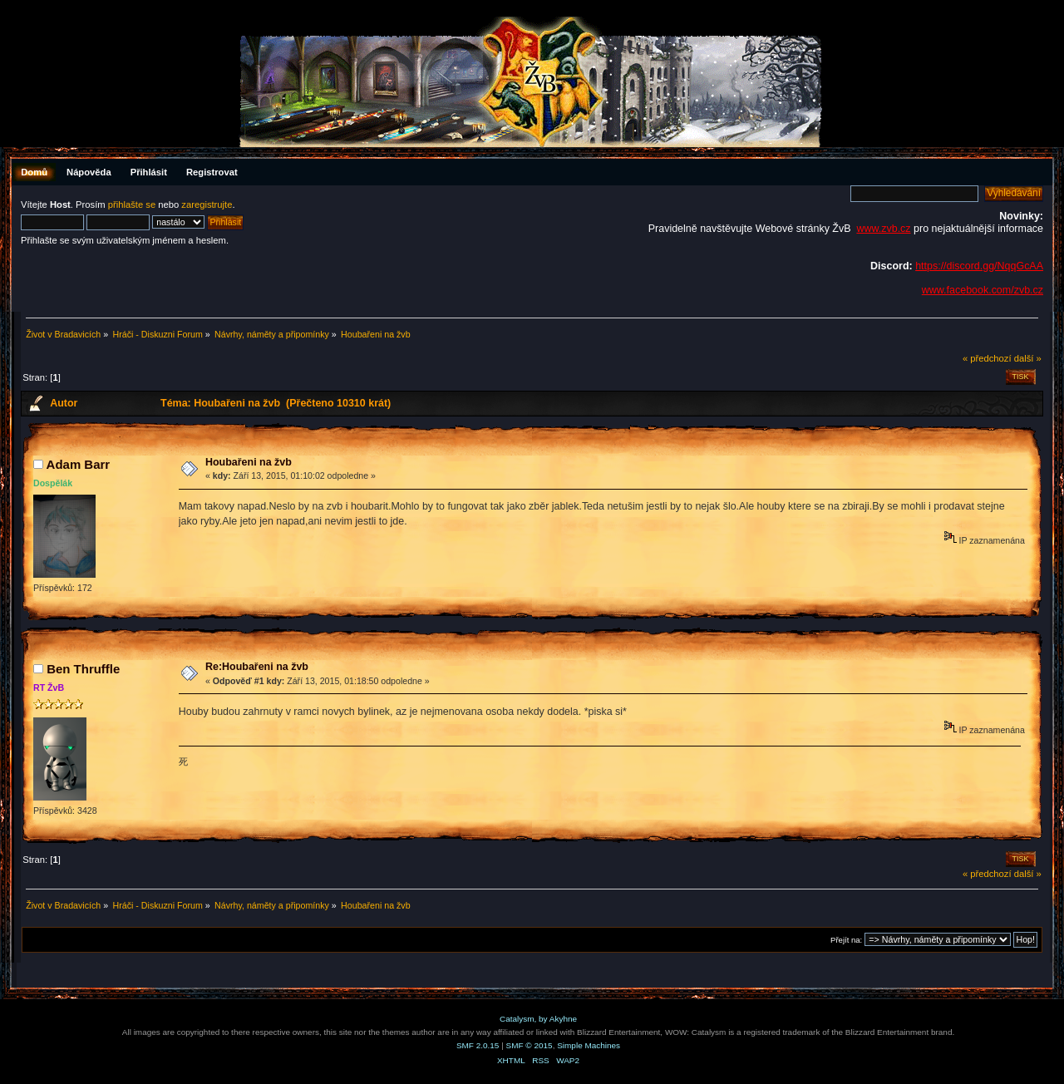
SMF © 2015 (529, 1045)
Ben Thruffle (83, 669)
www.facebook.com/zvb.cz (982, 290)
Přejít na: (846, 939)
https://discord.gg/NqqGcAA (979, 266)
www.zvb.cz (883, 228)
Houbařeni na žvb (248, 462)
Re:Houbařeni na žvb (256, 667)
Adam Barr (79, 464)
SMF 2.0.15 (478, 1045)
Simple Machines (588, 1045)
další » (1028, 358)
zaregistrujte (206, 204)
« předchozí (987, 358)
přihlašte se (131, 204)
